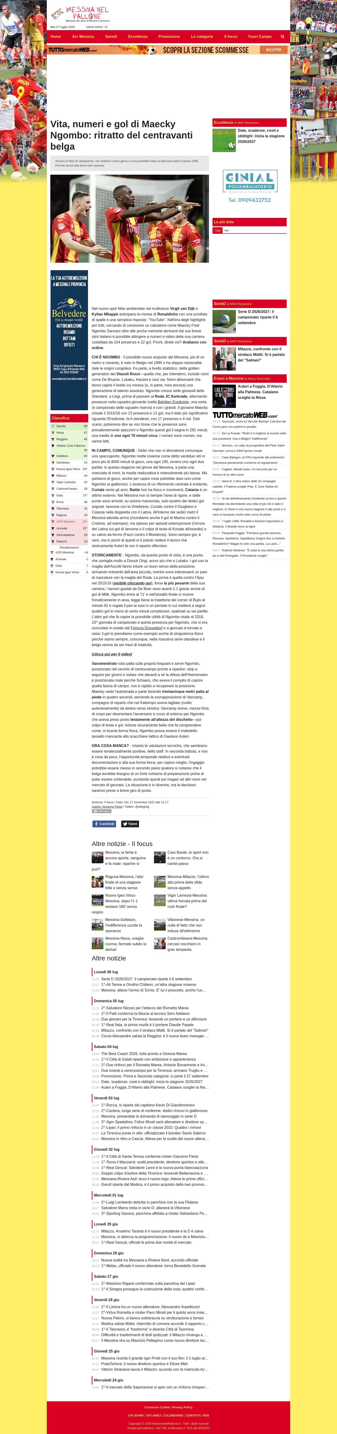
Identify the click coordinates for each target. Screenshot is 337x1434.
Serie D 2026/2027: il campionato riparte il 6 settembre (146, 979)
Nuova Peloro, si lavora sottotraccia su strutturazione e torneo (152, 1318)
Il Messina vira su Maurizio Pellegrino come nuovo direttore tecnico (156, 1340)
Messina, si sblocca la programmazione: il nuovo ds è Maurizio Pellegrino (162, 1237)
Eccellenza (223, 122)
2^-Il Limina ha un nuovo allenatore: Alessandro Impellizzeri (150, 1307)
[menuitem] (282, 37)
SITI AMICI (153, 1415)
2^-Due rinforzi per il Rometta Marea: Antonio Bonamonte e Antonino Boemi (164, 1065)
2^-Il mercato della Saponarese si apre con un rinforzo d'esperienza (157, 1387)
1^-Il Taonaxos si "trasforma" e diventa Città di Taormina (147, 1329)
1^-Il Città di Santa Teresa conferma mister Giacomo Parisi (149, 1156)
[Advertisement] (250, 266)
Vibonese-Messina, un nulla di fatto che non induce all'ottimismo (186, 925)
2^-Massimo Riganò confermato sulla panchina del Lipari (148, 1283)
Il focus (109, 802)
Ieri (226, 230)
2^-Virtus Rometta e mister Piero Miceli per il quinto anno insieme (155, 1312)
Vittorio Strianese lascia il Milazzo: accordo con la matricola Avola (155, 1369)
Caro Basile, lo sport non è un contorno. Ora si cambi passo (188, 858)
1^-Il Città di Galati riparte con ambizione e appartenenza (148, 1059)
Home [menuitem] (56, 37)
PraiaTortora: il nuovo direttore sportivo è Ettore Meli (144, 1364)
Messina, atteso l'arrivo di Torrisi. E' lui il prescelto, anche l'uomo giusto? (161, 990)
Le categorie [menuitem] (202, 37)
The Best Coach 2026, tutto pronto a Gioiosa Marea (144, 1054)
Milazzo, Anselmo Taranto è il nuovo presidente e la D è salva (152, 1231)
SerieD (220, 304)
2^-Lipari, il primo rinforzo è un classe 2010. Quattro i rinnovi (151, 1127)
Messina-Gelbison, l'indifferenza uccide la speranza (123, 925)
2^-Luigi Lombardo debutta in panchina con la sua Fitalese (149, 1202)
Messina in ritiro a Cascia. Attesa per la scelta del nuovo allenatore (156, 1139)
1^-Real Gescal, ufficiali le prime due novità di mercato (146, 1242)
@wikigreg (142, 806)
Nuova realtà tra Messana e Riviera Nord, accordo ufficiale (149, 1260)
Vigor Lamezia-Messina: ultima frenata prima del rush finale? (188, 901)
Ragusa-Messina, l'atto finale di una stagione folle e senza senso (124, 882)
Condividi (104, 824)
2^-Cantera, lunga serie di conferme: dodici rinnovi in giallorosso (154, 1111)
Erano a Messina (228, 378)
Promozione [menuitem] (169, 37)
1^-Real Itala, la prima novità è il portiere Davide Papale (147, 1025)
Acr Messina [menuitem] (83, 37)
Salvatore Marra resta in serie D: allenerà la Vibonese (145, 1208)
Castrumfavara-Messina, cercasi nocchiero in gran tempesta (188, 944)
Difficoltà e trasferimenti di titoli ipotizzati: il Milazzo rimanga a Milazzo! (159, 1335)
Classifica (60, 418)
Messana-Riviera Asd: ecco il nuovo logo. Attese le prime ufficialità (156, 1179)
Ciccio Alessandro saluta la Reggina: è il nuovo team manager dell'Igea (160, 1036)
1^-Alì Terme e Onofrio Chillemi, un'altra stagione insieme (148, 985)
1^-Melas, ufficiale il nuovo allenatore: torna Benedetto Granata (153, 1266)
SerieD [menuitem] (111, 37)
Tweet (130, 824)
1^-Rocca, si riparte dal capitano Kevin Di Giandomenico (148, 1105)
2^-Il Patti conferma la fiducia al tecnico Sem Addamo (145, 1014)
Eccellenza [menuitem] (137, 37)
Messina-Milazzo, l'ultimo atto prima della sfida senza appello (188, 882)
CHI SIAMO (136, 1415)
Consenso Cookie (157, 1407)
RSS (206, 1415)
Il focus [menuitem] (230, 37)
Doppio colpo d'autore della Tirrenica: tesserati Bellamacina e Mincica (158, 1173)
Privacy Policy (182, 1407)
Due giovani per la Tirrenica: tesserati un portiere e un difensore (154, 1019)
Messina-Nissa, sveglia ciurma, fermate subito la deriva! (125, 944)
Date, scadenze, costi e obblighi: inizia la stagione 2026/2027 (152, 1082)
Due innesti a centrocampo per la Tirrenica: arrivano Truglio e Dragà (157, 1071)
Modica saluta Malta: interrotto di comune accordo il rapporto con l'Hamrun (163, 1324)
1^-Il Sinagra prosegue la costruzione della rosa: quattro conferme (156, 1289)
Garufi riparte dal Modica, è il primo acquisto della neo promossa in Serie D (163, 1184)
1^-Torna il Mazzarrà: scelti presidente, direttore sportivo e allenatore (158, 1162)
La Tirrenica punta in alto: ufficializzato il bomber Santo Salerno (153, 1133)
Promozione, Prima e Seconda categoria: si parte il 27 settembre (155, 1076)
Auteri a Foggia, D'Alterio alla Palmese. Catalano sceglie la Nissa (155, 1087)
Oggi (217, 230)
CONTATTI (193, 1415)
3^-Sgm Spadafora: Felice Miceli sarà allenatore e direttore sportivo (157, 1122)
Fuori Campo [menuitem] (260, 37)
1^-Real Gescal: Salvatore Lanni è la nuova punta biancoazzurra (154, 1168)
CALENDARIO (173, 1415)
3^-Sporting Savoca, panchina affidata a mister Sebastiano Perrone (157, 1213)
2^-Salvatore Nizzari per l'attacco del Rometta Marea (145, 1008)
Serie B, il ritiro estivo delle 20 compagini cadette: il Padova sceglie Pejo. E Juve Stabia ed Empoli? (245, 486)
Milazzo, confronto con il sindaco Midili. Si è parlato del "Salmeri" (155, 1030)
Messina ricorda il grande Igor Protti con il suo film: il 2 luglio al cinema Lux (163, 1358)
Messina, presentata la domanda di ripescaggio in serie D (149, 1116)
